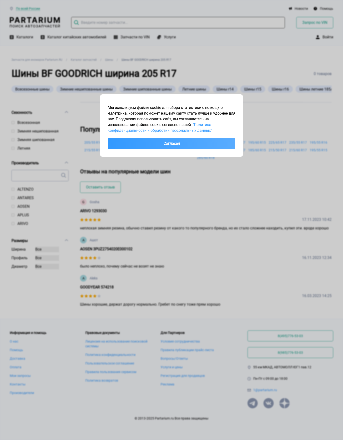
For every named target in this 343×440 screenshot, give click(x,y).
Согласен (171, 143)
